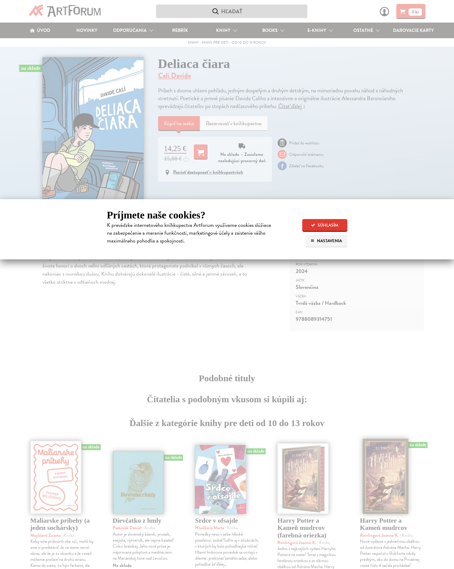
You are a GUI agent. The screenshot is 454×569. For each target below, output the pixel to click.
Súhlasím (324, 225)
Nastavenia (326, 241)
